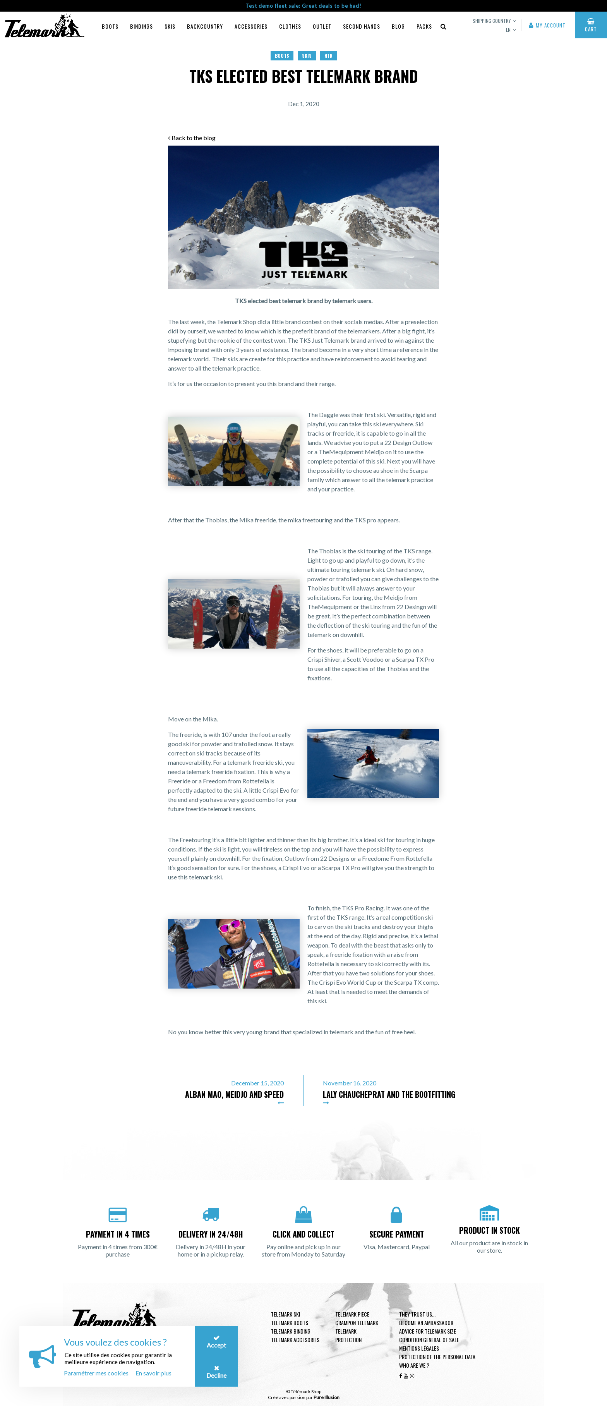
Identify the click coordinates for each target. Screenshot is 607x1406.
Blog (398, 26)
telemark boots (289, 1322)
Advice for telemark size (427, 1331)
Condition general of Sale (429, 1340)
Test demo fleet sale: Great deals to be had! (303, 6)
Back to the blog (192, 137)
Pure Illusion (327, 1397)
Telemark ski (285, 1314)
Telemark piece (352, 1314)
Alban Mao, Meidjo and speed (234, 1094)
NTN (328, 55)
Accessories (251, 26)
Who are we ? (414, 1365)
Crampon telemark (356, 1322)
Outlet (322, 26)
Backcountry (205, 26)
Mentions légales (419, 1348)
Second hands (361, 26)
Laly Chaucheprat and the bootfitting (389, 1094)
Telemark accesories (295, 1340)
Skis (170, 26)
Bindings (141, 26)
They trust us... (417, 1314)
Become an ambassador (426, 1322)
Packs (424, 26)
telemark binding (290, 1331)
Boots (110, 26)
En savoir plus (153, 1373)
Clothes (290, 26)
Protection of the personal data (437, 1357)
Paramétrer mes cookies (96, 1373)
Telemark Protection (348, 1335)
